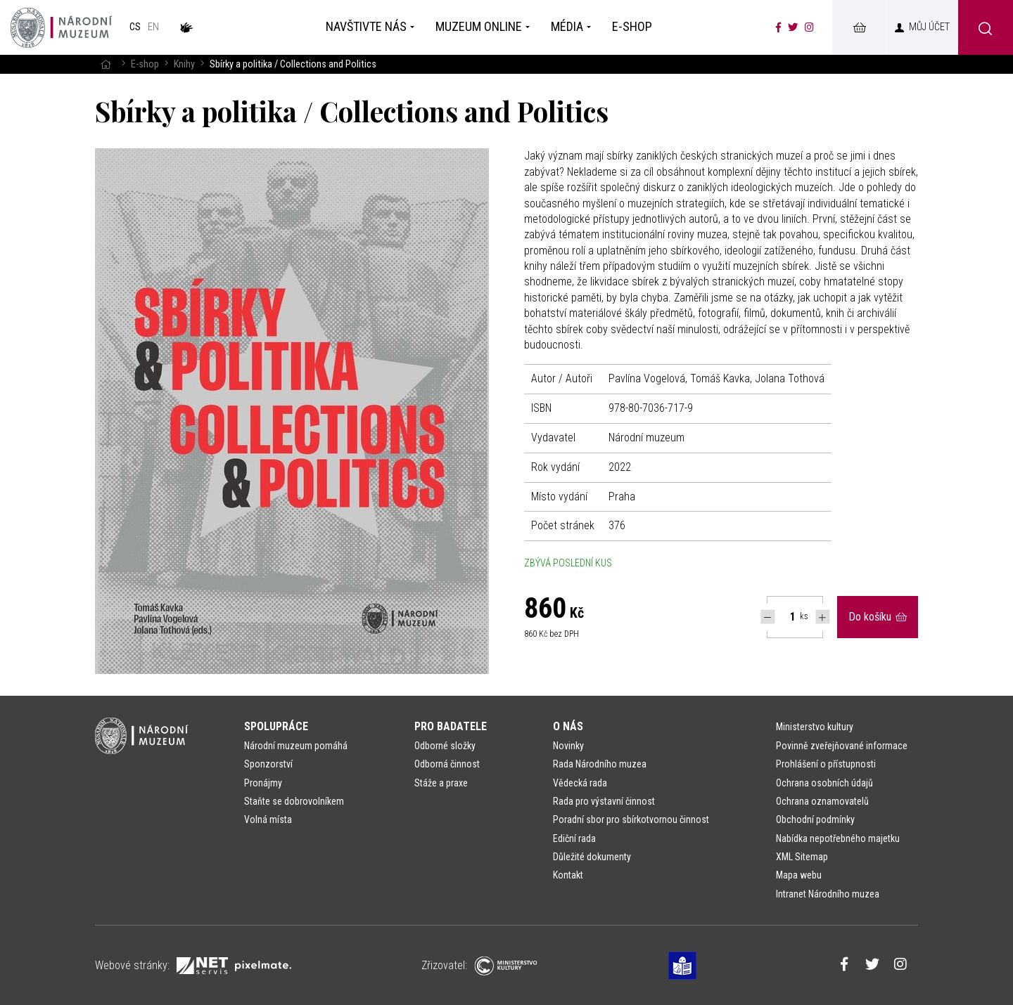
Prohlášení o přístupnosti (826, 764)
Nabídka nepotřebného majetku (838, 838)
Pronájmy (263, 783)
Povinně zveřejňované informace (841, 745)
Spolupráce (276, 726)
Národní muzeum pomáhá (296, 745)
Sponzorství (268, 764)
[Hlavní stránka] (105, 64)
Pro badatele (450, 726)
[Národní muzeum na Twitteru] (792, 27)
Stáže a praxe (441, 783)
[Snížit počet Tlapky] (768, 616)
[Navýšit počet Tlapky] (822, 616)
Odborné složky (445, 745)
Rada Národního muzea (599, 764)
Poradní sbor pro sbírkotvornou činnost (631, 819)
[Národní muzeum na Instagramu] (809, 27)
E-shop (145, 64)
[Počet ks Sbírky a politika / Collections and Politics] (785, 617)
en (153, 27)
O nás (568, 726)
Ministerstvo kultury (814, 726)
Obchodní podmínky (815, 819)
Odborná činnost (447, 764)
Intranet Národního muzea (827, 894)
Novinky (568, 745)
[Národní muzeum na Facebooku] (778, 27)
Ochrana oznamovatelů (822, 801)
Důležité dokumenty (592, 856)
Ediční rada (574, 838)
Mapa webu (799, 875)
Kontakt (568, 875)
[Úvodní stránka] (61, 27)
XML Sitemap (802, 856)
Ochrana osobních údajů (824, 783)
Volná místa (268, 819)
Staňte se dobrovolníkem (294, 801)
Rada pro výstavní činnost (604, 801)
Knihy (184, 64)
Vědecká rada (580, 783)
